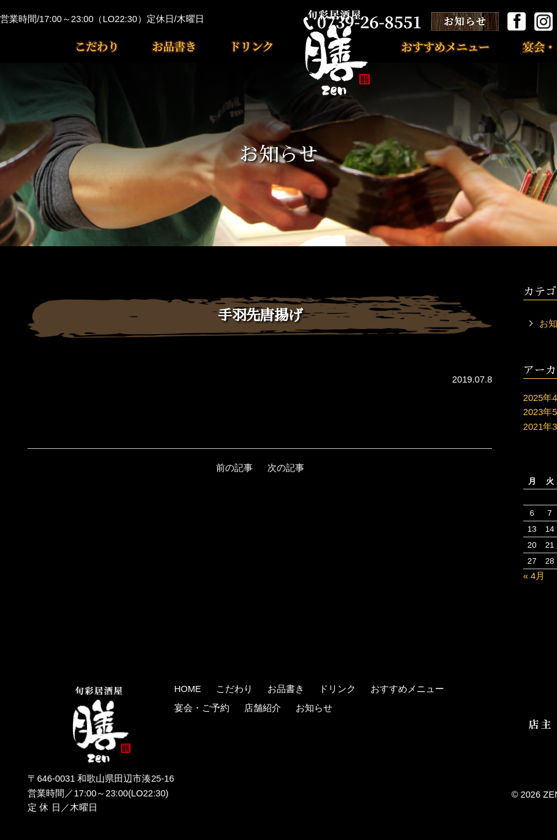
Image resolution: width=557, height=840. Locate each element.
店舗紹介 (262, 708)
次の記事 (285, 468)
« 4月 (534, 576)
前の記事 (234, 468)
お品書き (165, 46)
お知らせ (314, 708)
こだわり (104, 46)
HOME (187, 689)
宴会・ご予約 (201, 708)
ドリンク (236, 46)
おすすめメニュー (451, 46)
